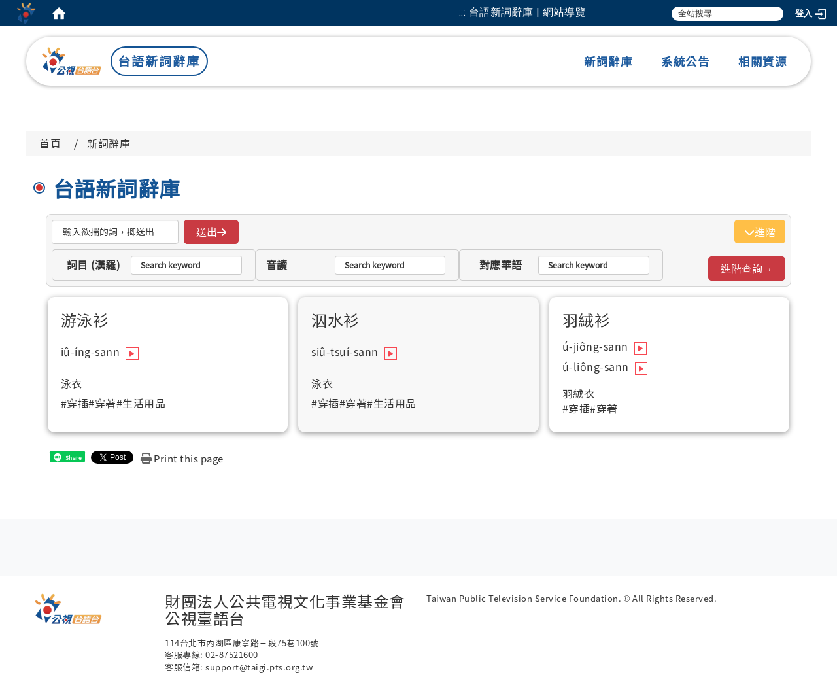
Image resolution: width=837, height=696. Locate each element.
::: (462, 12)
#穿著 (102, 403)
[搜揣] (115, 232)
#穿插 (75, 403)
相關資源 (762, 61)
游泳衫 (85, 320)
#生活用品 (141, 403)
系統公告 (685, 61)
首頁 (50, 143)
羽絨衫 (586, 320)
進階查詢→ (747, 268)
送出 (211, 231)
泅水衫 (335, 320)
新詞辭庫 (608, 61)
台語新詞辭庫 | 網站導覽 (528, 12)
